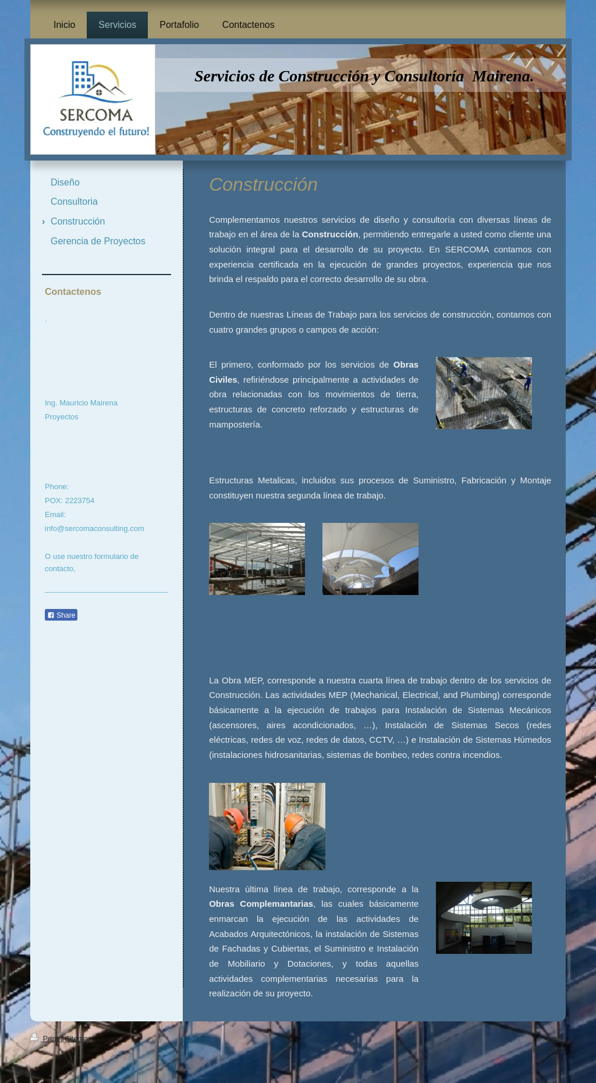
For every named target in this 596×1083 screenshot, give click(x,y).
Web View (549, 1048)
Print (45, 1038)
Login (556, 1038)
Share (61, 615)
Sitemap (79, 1038)
